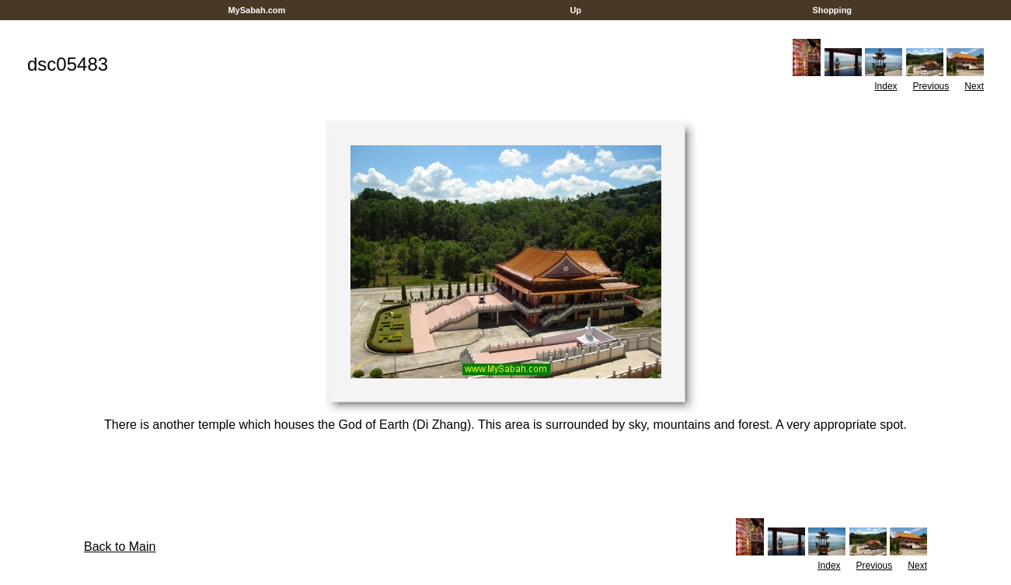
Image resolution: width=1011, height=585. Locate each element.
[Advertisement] (506, 26)
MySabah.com (256, 10)
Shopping (831, 10)
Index (885, 86)
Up (575, 10)
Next (974, 86)
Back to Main (119, 546)
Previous (931, 86)
